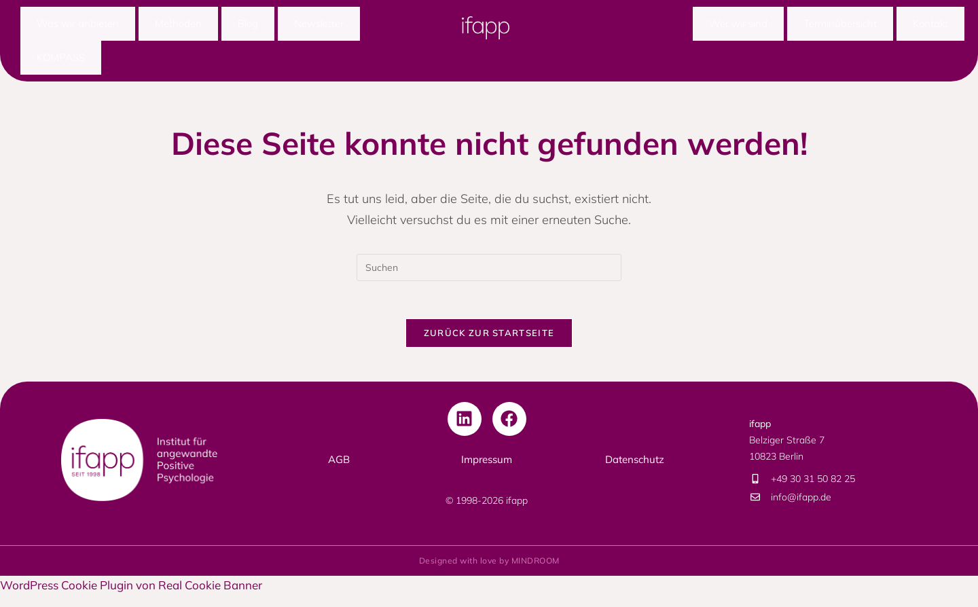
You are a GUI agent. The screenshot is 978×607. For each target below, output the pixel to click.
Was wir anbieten (78, 25)
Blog (248, 25)
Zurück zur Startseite (489, 344)
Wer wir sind (738, 25)
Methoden (178, 25)
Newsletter (319, 25)
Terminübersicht (840, 25)
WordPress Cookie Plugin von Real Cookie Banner (131, 596)
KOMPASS (61, 63)
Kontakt (930, 25)
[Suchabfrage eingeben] (489, 275)
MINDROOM (535, 572)
